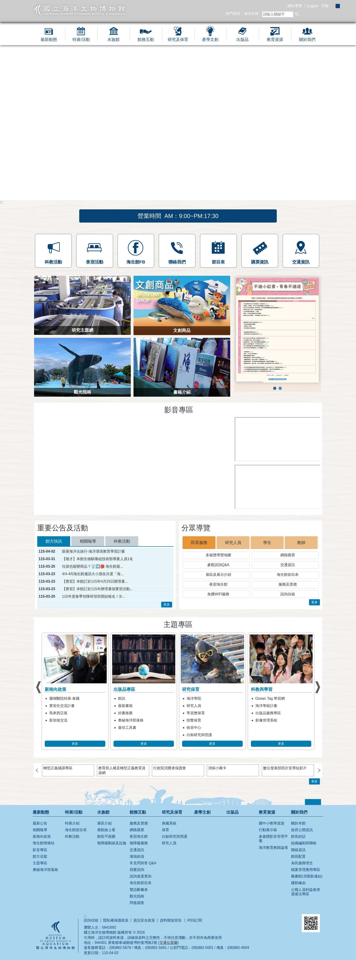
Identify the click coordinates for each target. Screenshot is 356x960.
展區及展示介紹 (218, 575)
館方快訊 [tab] (54, 541)
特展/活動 (81, 39)
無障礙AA (280, 920)
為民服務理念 (302, 863)
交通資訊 (287, 565)
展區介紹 (104, 823)
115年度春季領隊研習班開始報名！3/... (93, 596)
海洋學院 (194, 698)
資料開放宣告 (171, 920)
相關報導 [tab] (88, 541)
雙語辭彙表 (139, 890)
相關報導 (40, 830)
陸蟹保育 (194, 720)
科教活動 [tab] (122, 541)
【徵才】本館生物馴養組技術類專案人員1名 (97, 559)
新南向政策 (42, 836)
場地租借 (137, 856)
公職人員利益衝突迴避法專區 (305, 892)
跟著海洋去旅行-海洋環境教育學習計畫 (93, 551)
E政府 (256, 919)
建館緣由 (298, 883)
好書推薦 (125, 713)
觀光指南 (137, 896)
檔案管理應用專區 (305, 870)
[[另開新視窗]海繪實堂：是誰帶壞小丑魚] (278, 487)
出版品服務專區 (268, 713)
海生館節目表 (288, 575)
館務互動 (146, 39)
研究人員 (194, 706)
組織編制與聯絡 (303, 843)
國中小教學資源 (271, 823)
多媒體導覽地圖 (218, 555)
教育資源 (275, 39)
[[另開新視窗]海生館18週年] (278, 439)
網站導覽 (294, 6)
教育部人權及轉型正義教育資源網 (122, 770)
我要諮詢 (137, 870)
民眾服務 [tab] (199, 542)
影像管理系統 (266, 720)
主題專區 (40, 863)
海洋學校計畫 (266, 706)
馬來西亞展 (58, 713)
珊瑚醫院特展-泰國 (64, 698)
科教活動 (72, 836)
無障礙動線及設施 (111, 843)
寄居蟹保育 (196, 713)
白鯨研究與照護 (199, 735)
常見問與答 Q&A (143, 863)
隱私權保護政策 (116, 920)
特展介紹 (72, 823)
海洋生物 (251, 13)
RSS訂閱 (194, 920)
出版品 (242, 39)
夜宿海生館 (218, 584)
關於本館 (298, 823)
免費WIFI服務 (218, 594)
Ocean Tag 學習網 (270, 698)
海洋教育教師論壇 (273, 848)
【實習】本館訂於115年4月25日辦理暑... (95, 581)
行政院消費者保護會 (169, 768)
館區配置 (298, 856)
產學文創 (210, 39)
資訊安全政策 (144, 920)
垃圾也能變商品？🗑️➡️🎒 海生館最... (92, 566)
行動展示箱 (268, 830)
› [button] (38, 687)
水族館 (113, 39)
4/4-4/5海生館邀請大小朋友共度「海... (93, 574)
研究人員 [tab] (233, 542)
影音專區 (40, 850)
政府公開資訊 (302, 830)
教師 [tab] (301, 542)
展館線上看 (106, 830)
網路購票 (287, 555)
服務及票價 (288, 584)
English (313, 6)
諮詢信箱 (287, 594)
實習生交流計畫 (62, 706)
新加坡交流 (58, 720)
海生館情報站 (43, 843)
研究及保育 (178, 39)
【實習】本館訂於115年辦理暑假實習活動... (97, 589)
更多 (166, 604)
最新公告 (40, 823)
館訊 (121, 698)
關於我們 (307, 39)
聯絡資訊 (298, 850)
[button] (296, 14)
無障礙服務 (139, 843)
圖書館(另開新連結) (307, 876)
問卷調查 (137, 903)
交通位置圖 (168, 943)
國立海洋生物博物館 (79, 10)
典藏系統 (169, 823)
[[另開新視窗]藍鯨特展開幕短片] (133, 463)
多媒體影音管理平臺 (273, 839)
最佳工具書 (127, 727)
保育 (165, 830)
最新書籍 (125, 706)
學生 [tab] (267, 542)
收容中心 (194, 727)
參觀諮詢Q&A (218, 565)
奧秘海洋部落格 (130, 720)
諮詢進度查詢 (140, 876)
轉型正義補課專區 (57, 768)
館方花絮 (40, 856)
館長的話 (298, 836)
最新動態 (49, 39)
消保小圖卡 (217, 768)
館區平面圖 (106, 836)
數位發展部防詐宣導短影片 (285, 768)
